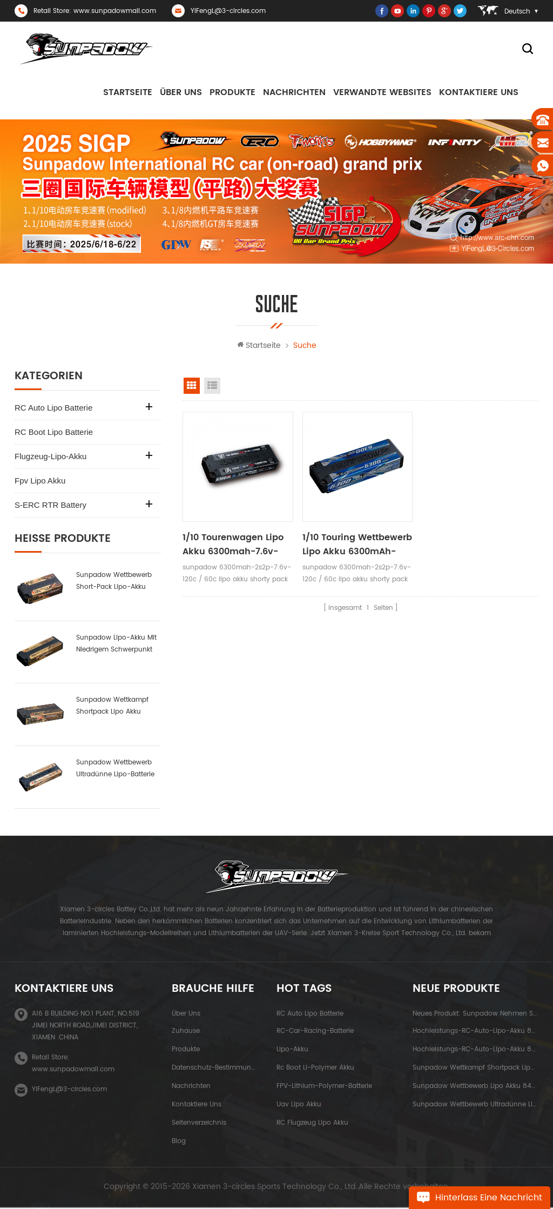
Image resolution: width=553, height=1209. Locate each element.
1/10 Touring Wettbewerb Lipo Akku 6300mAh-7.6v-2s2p (357, 544)
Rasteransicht (192, 386)
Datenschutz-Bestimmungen (213, 1068)
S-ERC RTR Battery (50, 504)
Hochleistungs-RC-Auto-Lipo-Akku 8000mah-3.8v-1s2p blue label (475, 1049)
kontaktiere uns (478, 92)
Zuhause (186, 1031)
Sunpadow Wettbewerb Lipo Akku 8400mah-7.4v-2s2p (475, 1086)
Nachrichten (294, 92)
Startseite (127, 92)
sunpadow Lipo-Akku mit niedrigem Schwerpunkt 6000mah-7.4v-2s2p (116, 644)
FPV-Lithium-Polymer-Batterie (324, 1086)
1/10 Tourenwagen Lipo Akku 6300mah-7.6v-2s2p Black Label (233, 544)
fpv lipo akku (40, 480)
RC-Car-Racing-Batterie (315, 1031)
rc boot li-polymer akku (315, 1068)
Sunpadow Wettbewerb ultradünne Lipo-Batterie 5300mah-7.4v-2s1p (115, 769)
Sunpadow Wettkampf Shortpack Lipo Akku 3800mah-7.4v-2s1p (112, 706)
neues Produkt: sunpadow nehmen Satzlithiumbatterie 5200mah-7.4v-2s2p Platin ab (475, 1014)
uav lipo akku (298, 1104)
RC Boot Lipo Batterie (54, 431)
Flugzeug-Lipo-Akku (50, 456)
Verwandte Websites (382, 92)
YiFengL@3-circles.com (228, 11)
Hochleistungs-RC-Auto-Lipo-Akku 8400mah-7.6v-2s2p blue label (475, 1031)
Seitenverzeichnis (199, 1123)
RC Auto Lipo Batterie (53, 407)
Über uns (181, 92)
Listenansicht (212, 386)
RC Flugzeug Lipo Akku (312, 1123)
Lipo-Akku (292, 1049)
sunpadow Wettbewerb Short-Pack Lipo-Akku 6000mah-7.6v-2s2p (114, 581)
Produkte (232, 92)
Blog (179, 1141)
